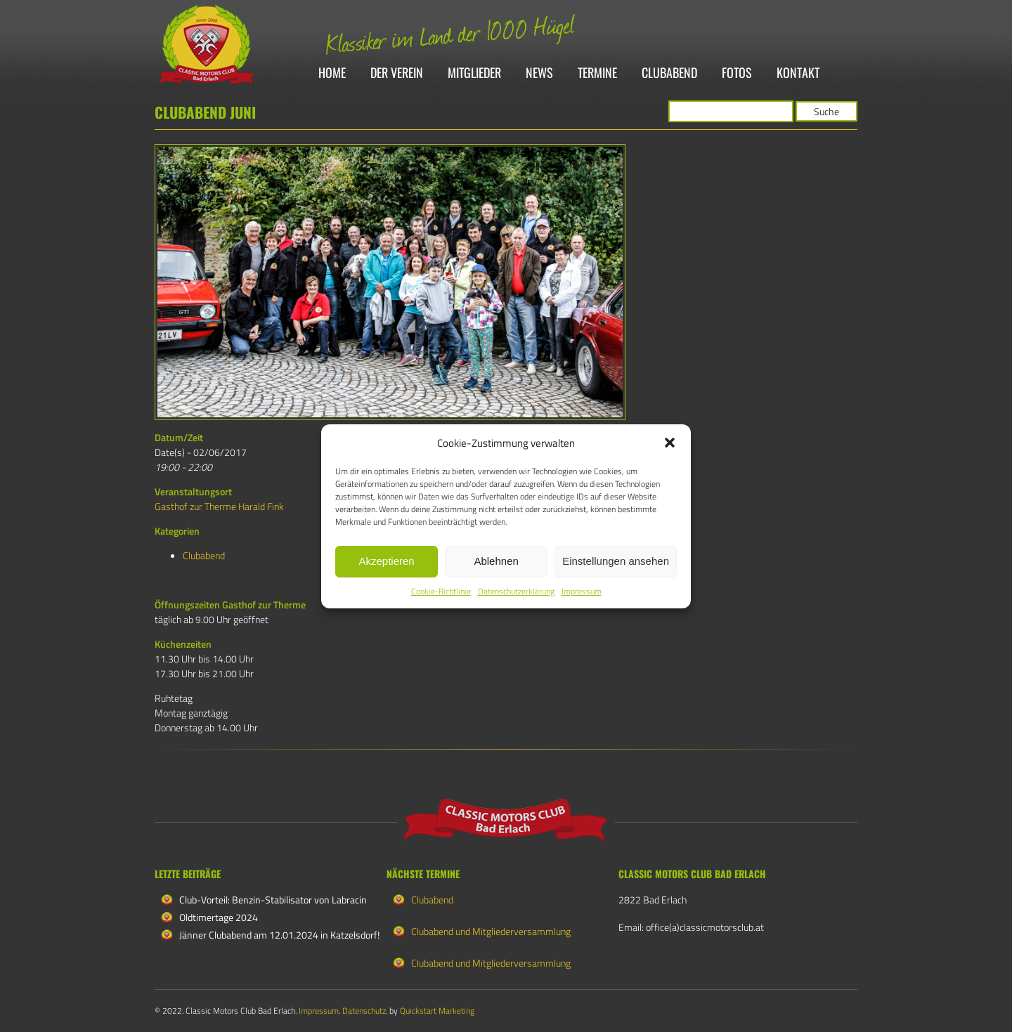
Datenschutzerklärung (516, 591)
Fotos (737, 73)
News (539, 73)
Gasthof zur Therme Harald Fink (219, 506)
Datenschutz (364, 1010)
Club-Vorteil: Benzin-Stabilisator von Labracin (273, 899)
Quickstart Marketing (437, 1010)
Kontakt (798, 73)
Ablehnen (496, 561)
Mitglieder (474, 73)
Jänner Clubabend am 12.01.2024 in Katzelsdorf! (279, 934)
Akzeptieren (386, 561)
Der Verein (396, 73)
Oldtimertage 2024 (218, 917)
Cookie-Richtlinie (441, 591)
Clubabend (669, 73)
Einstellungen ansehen (615, 561)
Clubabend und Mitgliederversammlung (491, 931)
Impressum (582, 591)
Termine (597, 73)
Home (332, 73)
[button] (670, 443)
